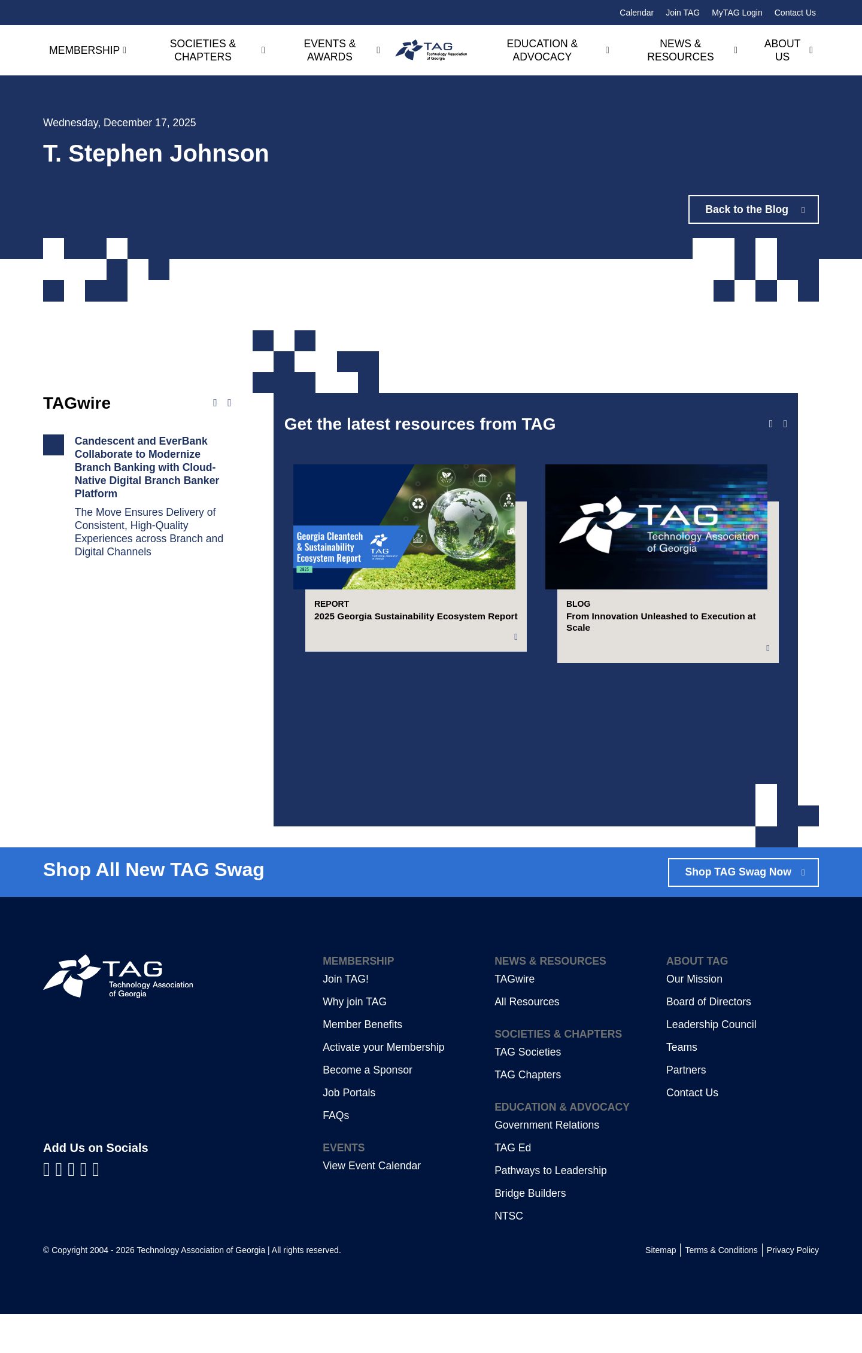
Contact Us (795, 12)
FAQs (336, 1154)
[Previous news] (215, 403)
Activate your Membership (383, 1086)
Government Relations (546, 1164)
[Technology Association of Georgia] (431, 49)
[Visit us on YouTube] (74, 1207)
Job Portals (349, 1132)
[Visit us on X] (86, 1207)
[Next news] (229, 403)
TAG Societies (527, 1091)
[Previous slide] (771, 424)
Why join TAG (355, 1041)
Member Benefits (362, 1063)
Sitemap (660, 1289)
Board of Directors (708, 1041)
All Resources (527, 1041)
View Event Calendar (372, 1205)
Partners (686, 1109)
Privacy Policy (793, 1289)
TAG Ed (512, 1187)
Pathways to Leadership (550, 1209)
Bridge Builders (530, 1232)
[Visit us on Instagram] (95, 1207)
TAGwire (514, 1018)
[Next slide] (785, 424)
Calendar (637, 12)
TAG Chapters (527, 1114)
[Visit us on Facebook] (49, 1207)
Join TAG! (346, 1018)
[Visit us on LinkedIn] (62, 1207)
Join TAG (683, 12)
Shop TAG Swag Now (738, 911)
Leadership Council (711, 1063)
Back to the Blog (748, 209)
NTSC (508, 1255)
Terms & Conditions (721, 1289)
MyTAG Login (737, 12)
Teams (681, 1086)
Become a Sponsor (367, 1109)
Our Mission (694, 1018)
